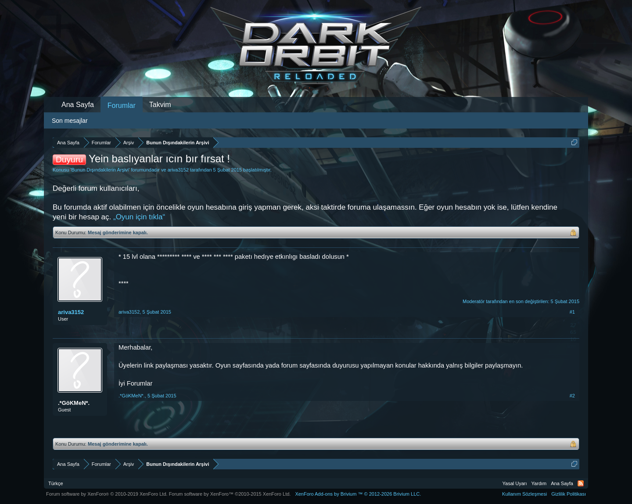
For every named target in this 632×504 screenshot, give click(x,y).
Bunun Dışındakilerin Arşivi (100, 169)
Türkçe (55, 483)
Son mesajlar (70, 120)
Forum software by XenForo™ (230, 494)
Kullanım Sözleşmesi (524, 494)
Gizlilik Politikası (568, 494)
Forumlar (122, 105)
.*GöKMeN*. (74, 403)
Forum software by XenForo (107, 494)
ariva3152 (178, 169)
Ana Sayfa (77, 104)
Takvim (160, 104)
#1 (572, 312)
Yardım (539, 483)
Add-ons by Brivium (358, 494)
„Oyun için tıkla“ (139, 217)
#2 (572, 395)
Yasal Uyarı (515, 483)
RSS (581, 483)
